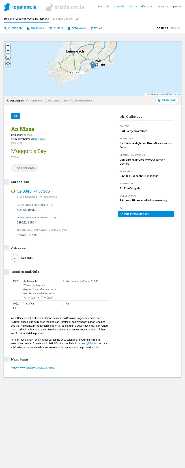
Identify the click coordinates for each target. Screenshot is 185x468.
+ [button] (8, 46)
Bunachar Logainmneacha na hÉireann (26, 18)
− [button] (8, 50)
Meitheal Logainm (65, 18)
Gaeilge (162, 28)
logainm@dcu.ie (87, 343)
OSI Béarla (34, 100)
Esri (165, 94)
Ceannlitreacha (24, 167)
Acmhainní (77, 28)
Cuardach (13, 28)
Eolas (96, 28)
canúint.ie (162, 6)
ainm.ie (133, 6)
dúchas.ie (146, 6)
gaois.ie (176, 6)
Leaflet (147, 94)
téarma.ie (103, 6)
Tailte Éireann (174, 94)
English (176, 28)
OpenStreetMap (81, 100)
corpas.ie (118, 6)
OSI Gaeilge (15, 100)
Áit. (68, 303)
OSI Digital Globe (56, 100)
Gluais (56, 28)
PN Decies (72, 281)
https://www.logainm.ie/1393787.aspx (33, 368)
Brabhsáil (36, 28)
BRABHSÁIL (167, 100)
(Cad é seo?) (38, 139)
